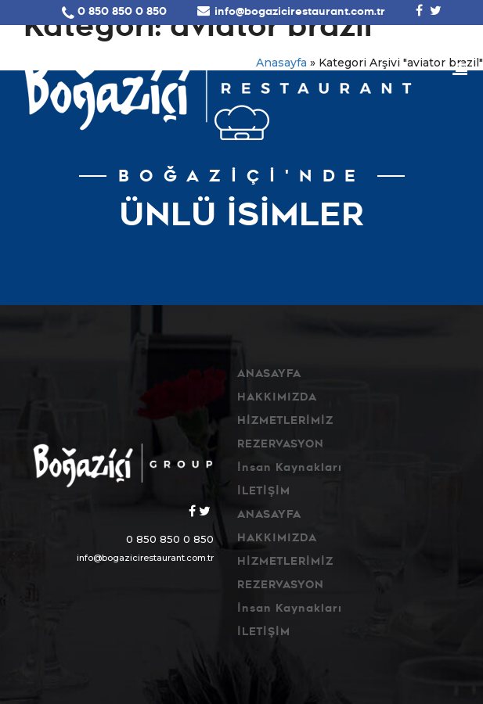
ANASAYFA (269, 375)
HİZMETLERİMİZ (285, 422)
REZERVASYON (280, 445)
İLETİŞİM (263, 492)
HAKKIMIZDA (277, 398)
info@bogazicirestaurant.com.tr (299, 12)
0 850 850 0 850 (122, 12)
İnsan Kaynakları (289, 469)
